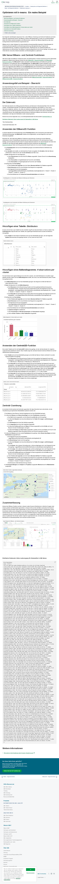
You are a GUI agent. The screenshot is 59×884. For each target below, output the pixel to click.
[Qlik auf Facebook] (54, 874)
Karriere (5, 862)
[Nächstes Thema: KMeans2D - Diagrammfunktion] (44, 777)
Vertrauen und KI (8, 834)
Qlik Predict (6, 819)
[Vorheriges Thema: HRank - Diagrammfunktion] (15, 777)
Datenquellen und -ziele (9, 842)
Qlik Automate (7, 821)
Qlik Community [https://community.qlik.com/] (42, 873)
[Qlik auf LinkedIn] (51, 874)
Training (5, 790)
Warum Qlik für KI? (8, 836)
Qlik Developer (7, 788)
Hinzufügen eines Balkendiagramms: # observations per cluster (18, 27)
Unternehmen (7, 850)
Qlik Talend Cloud (8, 807)
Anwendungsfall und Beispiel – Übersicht (13, 20)
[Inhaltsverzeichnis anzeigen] (3, 6)
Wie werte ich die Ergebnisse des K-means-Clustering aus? (18, 753)
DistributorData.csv (47, 116)
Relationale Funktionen (25, 8)
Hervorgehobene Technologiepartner (13, 840)
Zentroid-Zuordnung (8, 30)
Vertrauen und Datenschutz (10, 832)
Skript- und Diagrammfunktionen (12, 8)
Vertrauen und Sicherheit (10, 830)
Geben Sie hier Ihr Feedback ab (12, 770)
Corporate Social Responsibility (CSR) (13, 854)
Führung (5, 852)
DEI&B (5, 856)
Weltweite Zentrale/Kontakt (10, 866)
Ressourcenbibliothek (9, 796)
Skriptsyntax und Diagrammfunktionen (38, 6)
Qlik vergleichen (7, 838)
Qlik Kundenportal (8, 794)
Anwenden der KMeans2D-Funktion (12, 23)
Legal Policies (41, 877)
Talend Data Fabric (8, 809)
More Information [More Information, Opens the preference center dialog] (30, 872)
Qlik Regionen (7, 844)
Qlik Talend (6, 805)
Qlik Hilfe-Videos (8, 786)
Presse (5, 864)
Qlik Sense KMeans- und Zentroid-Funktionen (14, 18)
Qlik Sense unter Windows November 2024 (14, 6)
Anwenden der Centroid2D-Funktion (12, 29)
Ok (30, 869)
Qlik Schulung (7, 792)
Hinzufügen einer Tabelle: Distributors (12, 25)
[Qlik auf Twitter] (49, 874)
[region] (19, 874)
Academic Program (8, 858)
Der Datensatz (7, 21)
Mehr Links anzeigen (10, 32)
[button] (55, 562)
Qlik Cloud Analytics (8, 815)
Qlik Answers (7, 817)
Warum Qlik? (7, 828)
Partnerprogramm (8, 860)
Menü (57, 2)
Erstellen (27, 6)
